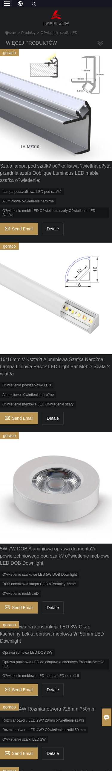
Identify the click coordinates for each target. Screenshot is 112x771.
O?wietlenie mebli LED (20, 593)
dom (10, 32)
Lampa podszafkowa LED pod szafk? (32, 192)
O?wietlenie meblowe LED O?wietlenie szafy (37, 404)
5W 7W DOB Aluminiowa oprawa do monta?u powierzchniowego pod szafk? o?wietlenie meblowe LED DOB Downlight (54, 556)
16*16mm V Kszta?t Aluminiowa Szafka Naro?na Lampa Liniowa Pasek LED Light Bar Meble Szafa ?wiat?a (55, 366)
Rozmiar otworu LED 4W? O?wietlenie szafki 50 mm (44, 730)
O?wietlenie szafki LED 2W (24, 739)
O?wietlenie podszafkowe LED (26, 385)
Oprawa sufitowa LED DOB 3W (27, 652)
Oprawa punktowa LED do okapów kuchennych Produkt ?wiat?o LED (53, 664)
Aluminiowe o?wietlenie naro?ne (28, 201)
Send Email (18, 228)
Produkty (28, 33)
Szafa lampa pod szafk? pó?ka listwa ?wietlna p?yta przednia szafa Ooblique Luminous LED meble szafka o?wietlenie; (55, 173)
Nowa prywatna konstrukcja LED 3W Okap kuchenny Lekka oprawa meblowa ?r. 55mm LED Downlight (52, 634)
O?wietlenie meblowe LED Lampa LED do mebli (40, 676)
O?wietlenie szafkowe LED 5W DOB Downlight (39, 574)
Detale (53, 229)
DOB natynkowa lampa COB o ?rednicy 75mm (39, 584)
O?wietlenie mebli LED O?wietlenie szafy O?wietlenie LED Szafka (48, 213)
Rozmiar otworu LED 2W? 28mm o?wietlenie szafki (43, 720)
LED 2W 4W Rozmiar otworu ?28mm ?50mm (48, 708)
